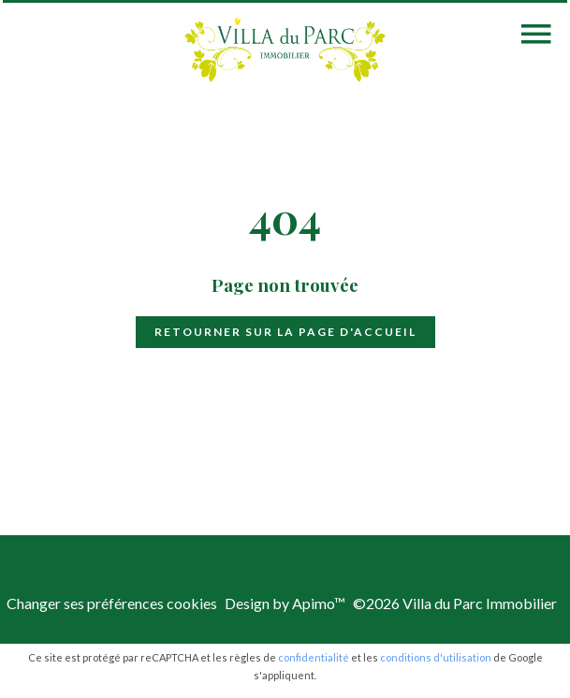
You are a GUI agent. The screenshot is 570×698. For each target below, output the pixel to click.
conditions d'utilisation (435, 657)
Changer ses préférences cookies (112, 603)
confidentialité (313, 657)
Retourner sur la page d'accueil (285, 332)
